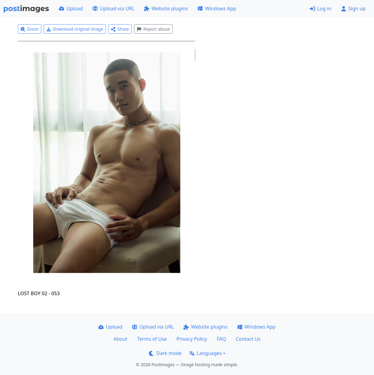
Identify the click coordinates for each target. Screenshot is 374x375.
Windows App (216, 8)
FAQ (221, 339)
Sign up (353, 8)
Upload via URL (113, 8)
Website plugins (166, 8)
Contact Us (248, 339)
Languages (205, 353)
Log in (320, 8)
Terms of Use (152, 339)
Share (120, 29)
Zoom (30, 29)
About (120, 339)
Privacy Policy (192, 339)
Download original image (74, 29)
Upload (71, 8)
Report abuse (153, 29)
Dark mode (165, 353)
